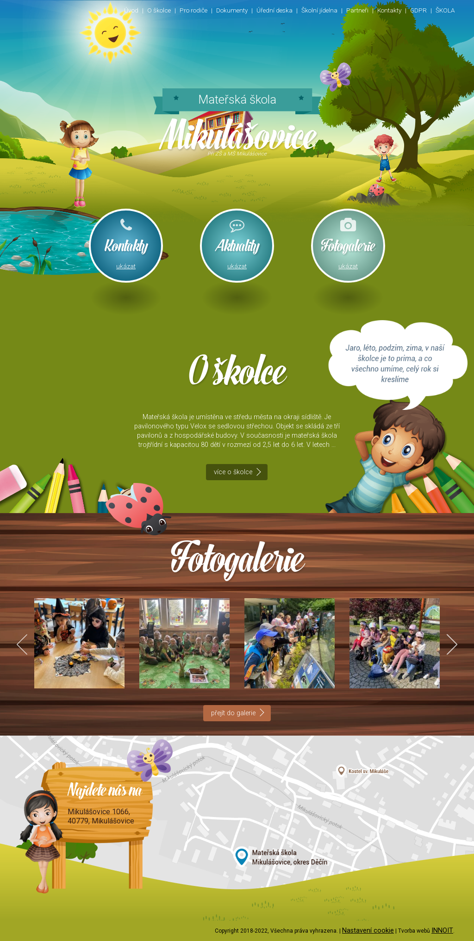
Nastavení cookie (368, 931)
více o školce (233, 472)
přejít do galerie (233, 713)
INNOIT (442, 931)
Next (447, 644)
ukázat (126, 266)
